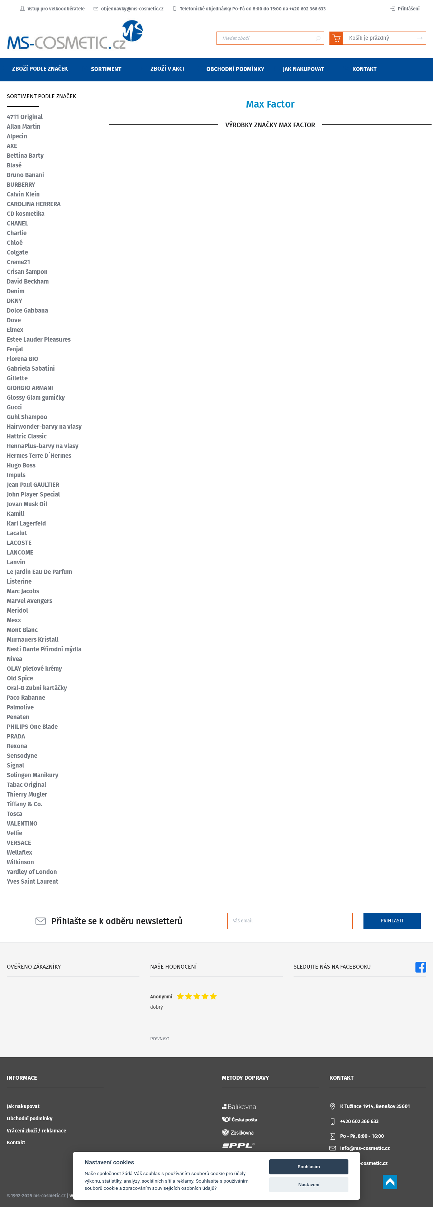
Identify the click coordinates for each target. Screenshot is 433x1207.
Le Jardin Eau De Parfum (39, 571)
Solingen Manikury (32, 775)
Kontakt (16, 1143)
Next (164, 1038)
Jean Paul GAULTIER (33, 484)
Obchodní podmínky (29, 1119)
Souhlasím (309, 1166)
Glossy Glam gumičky (36, 397)
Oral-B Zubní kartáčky (37, 688)
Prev (155, 1038)
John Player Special (33, 494)
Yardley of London (32, 871)
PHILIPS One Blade (32, 726)
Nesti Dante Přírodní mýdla (44, 649)
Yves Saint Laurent (32, 881)
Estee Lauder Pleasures (39, 339)
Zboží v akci (163, 68)
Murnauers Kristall (32, 639)
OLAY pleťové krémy (34, 668)
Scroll (390, 1182)
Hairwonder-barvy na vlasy (44, 426)
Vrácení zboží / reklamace (36, 1131)
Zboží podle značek (35, 68)
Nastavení (308, 1184)
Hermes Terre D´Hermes (39, 455)
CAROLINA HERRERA (34, 204)
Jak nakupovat (23, 1106)
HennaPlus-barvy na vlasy (42, 446)
